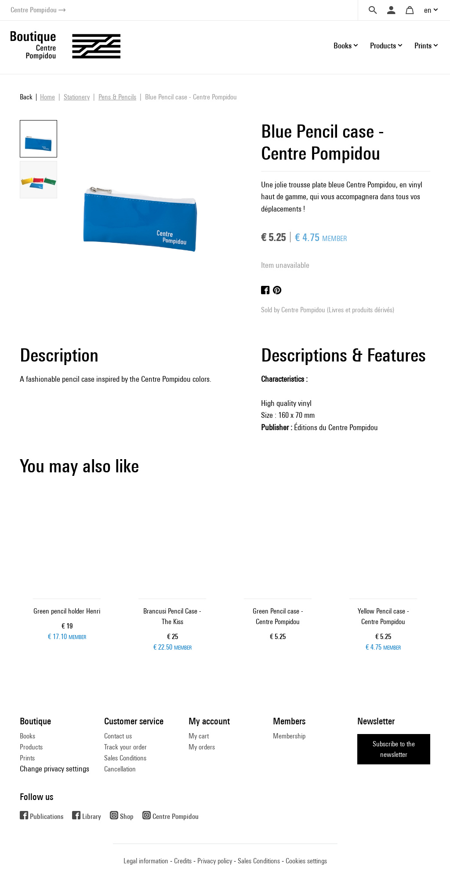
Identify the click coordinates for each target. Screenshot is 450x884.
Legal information (145, 861)
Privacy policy (214, 861)
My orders (202, 747)
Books (27, 736)
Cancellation (120, 769)
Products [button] (383, 45)
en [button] (428, 10)
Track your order (125, 747)
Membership (289, 736)
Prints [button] (423, 45)
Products (31, 747)
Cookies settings (306, 861)
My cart (199, 736)
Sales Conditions (125, 758)
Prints (27, 758)
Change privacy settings (54, 768)
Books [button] (343, 45)
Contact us (118, 736)
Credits (183, 861)
